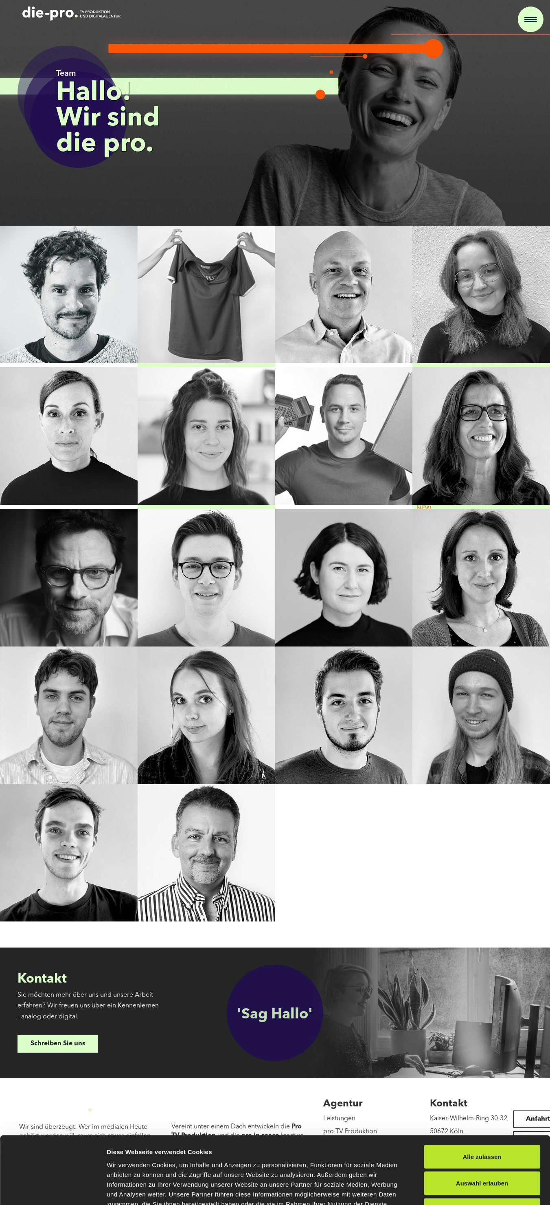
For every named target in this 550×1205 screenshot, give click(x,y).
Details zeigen (433, 1188)
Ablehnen (482, 1151)
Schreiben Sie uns (58, 1043)
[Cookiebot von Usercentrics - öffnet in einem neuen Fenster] (52, 1189)
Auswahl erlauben (482, 1124)
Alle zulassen (481, 1098)
